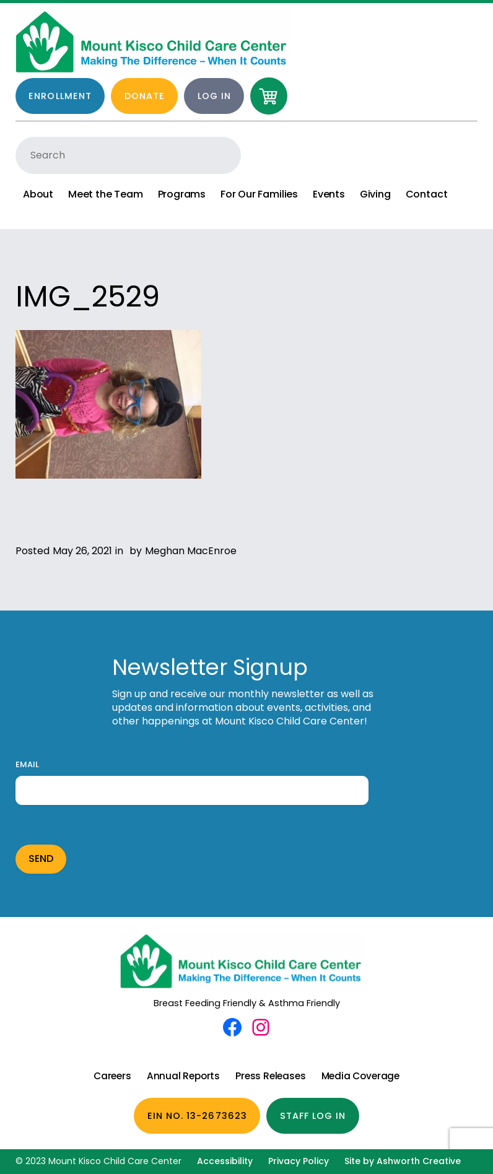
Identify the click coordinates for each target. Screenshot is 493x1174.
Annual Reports (183, 1075)
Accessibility (225, 1161)
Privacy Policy (298, 1161)
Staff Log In (313, 1116)
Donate (144, 96)
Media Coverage (360, 1075)
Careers (112, 1075)
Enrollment (60, 96)
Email (27, 764)
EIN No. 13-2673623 (197, 1116)
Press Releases (270, 1075)
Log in (215, 96)
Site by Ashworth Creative (402, 1161)
